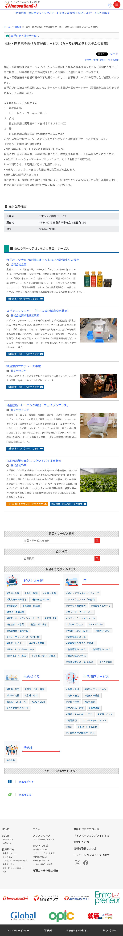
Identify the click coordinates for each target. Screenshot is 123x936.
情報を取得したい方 (85, 848)
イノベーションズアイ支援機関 (91, 854)
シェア (114, 54)
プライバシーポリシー (18, 930)
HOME (5, 829)
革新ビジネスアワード (86, 829)
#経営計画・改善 (38, 624)
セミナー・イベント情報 (43, 853)
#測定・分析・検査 (34, 689)
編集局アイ (8, 849)
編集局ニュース (9, 853)
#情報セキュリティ (101, 606)
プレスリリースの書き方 (43, 839)
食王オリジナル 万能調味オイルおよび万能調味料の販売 (42, 260)
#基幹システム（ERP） (78, 630)
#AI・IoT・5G (96, 624)
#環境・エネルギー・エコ (79, 714)
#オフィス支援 (36, 643)
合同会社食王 (18, 264)
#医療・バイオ (105, 714)
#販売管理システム (76, 655)
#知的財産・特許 (40, 599)
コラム (36, 829)
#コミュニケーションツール (80, 618)
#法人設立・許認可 (16, 599)
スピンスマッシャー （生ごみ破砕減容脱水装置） (38, 311)
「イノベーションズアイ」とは (91, 835)
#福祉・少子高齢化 (109, 60)
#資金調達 (12, 606)
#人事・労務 (49, 593)
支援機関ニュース (41, 849)
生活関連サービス (96, 677)
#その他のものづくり (17, 708)
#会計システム (102, 630)
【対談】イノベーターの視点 (15, 861)
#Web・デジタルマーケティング (82, 593)
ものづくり (32, 677)
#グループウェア (74, 624)
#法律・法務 (13, 593)
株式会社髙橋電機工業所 (25, 315)
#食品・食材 (91, 60)
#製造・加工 (13, 689)
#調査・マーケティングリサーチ (23, 618)
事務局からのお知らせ (77, 930)
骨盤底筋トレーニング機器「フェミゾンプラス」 (38, 405)
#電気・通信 (72, 695)
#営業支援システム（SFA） (80, 662)
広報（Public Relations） (14, 868)
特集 (4, 872)
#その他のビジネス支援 (44, 655)
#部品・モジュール (16, 702)
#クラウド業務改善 (76, 606)
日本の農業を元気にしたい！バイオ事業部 (33, 460)
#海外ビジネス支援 (16, 655)
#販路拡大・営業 (15, 624)
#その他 (11, 760)
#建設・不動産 (91, 695)
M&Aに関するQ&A (41, 861)
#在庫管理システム (101, 649)
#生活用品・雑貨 (74, 708)
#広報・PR (50, 618)
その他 (28, 748)
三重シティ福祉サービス (25, 35)
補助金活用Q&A (40, 857)
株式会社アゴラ (20, 409)
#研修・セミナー (15, 643)
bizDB (18, 27)
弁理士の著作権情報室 (45, 870)
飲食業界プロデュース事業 (23, 366)
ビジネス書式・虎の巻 (43, 864)
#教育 (69, 726)
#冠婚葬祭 (71, 720)
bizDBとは (25, 794)
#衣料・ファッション (95, 689)
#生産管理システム (76, 649)
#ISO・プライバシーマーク (20, 649)
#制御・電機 (13, 695)
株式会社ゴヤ (18, 370)
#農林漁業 (94, 708)
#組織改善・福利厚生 (17, 630)
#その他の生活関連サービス (80, 733)
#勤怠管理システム (76, 637)
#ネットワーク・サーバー (79, 612)
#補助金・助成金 (31, 606)
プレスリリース (41, 835)
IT (84, 581)
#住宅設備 (89, 702)
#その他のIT (106, 662)
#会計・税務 (31, 593)
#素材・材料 (31, 695)
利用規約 (47, 930)
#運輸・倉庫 (72, 702)
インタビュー (8, 857)
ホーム (7, 27)
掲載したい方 (81, 842)
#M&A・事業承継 (15, 612)
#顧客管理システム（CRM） (80, 643)
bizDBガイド (26, 781)
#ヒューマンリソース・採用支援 (23, 637)
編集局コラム (8, 864)
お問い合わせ (109, 930)
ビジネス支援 (33, 581)
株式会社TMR (18, 465)
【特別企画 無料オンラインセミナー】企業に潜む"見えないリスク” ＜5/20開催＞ (61, 13)
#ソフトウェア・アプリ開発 (80, 599)
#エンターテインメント (94, 720)
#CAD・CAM (38, 702)
